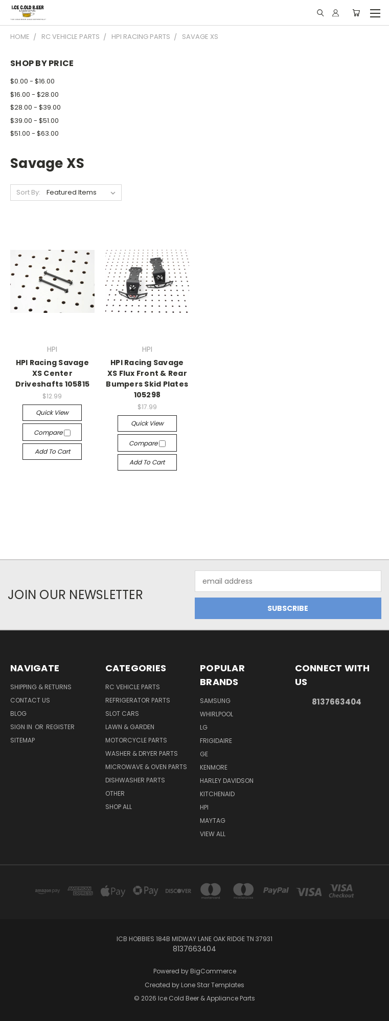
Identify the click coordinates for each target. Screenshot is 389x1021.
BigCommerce (213, 971)
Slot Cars (122, 713)
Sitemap (22, 740)
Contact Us (30, 700)
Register (60, 726)
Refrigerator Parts (137, 700)
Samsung (215, 700)
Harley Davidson (227, 780)
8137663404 (336, 701)
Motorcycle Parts (136, 740)
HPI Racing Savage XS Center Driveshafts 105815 (52, 373)
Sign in (22, 726)
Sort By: (28, 192)
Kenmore (213, 767)
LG (204, 727)
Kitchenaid (217, 794)
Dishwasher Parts (135, 780)
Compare (52, 432)
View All (212, 833)
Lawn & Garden (129, 726)
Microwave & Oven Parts (146, 766)
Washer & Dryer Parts (141, 753)
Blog (18, 713)
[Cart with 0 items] (356, 13)
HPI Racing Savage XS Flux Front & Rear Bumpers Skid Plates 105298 (147, 378)
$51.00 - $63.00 (34, 133)
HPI (204, 807)
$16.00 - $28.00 (34, 94)
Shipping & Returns (41, 687)
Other (115, 793)
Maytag (212, 820)
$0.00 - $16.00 (32, 81)
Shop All (118, 806)
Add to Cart (52, 451)
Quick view (52, 412)
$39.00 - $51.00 (34, 120)
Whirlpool (216, 714)
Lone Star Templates (212, 985)
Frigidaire (216, 740)
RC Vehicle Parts (132, 687)
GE (204, 754)
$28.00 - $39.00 (35, 107)
